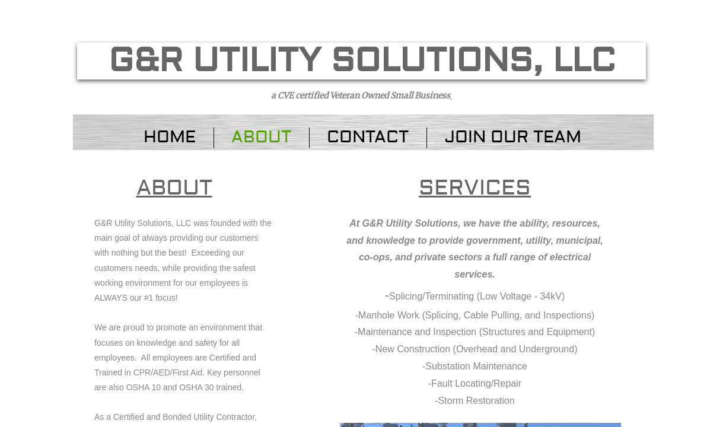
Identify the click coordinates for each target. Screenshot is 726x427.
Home (170, 137)
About (261, 137)
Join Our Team (512, 137)
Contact (368, 137)
